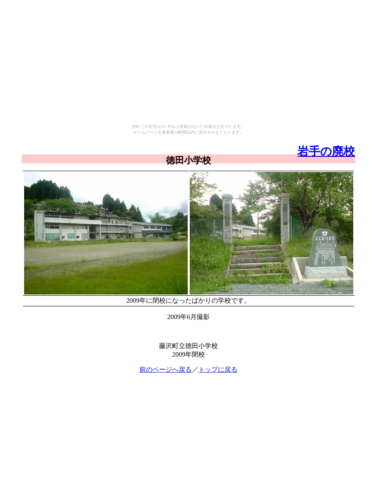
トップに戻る (218, 369)
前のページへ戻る (165, 369)
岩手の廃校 (326, 151)
